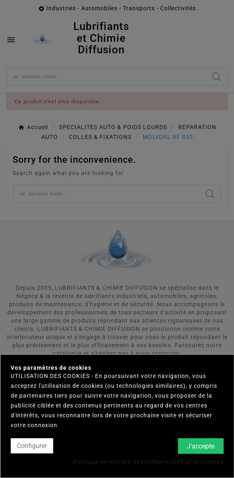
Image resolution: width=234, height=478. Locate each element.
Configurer (32, 446)
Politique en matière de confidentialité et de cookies (148, 462)
